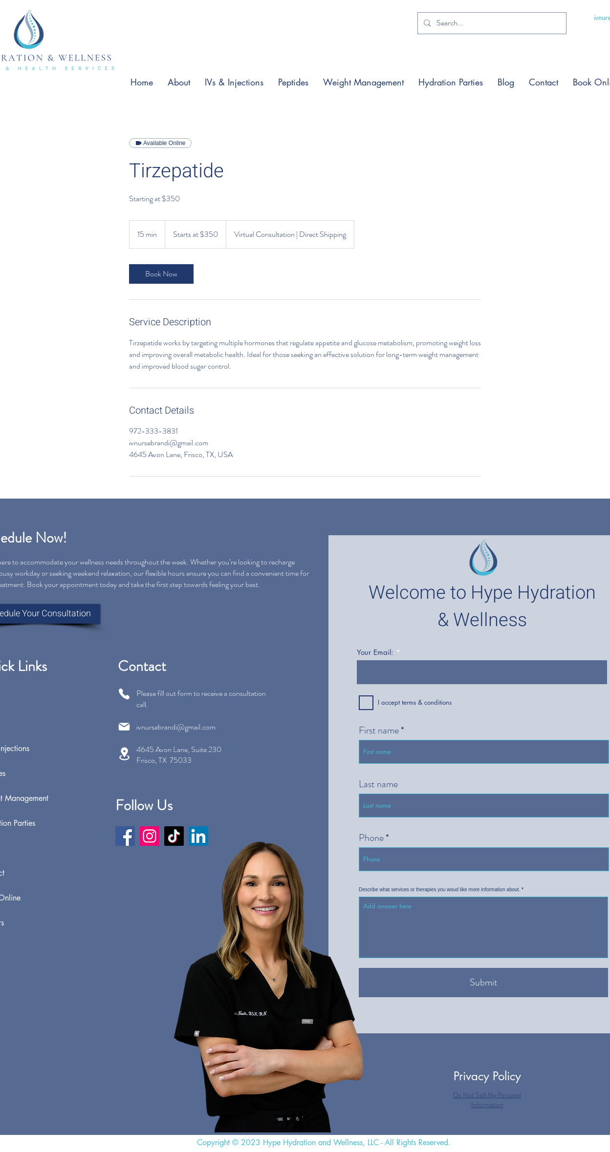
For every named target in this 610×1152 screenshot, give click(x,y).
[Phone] (124, 694)
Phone (371, 838)
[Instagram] (149, 836)
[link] (161, 274)
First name (379, 730)
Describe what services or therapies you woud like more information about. (439, 889)
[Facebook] (125, 836)
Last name (378, 784)
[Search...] (490, 23)
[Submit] (483, 982)
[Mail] (124, 726)
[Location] (124, 753)
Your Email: (375, 652)
